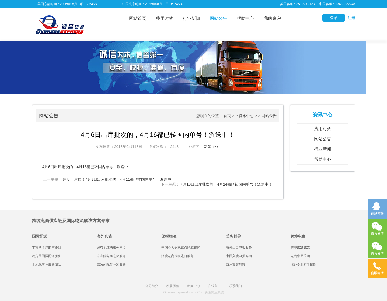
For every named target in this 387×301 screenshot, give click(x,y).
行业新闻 (191, 18)
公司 (216, 146)
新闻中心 (193, 286)
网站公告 (218, 18)
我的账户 (272, 18)
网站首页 (137, 18)
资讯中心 (246, 116)
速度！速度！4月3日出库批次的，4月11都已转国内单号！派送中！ (119, 179)
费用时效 (164, 18)
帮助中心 (245, 18)
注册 (351, 18)
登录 (333, 18)
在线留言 (214, 286)
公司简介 (151, 286)
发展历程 (172, 286)
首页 (227, 116)
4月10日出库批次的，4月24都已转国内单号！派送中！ (227, 184)
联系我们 (235, 286)
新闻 (207, 146)
